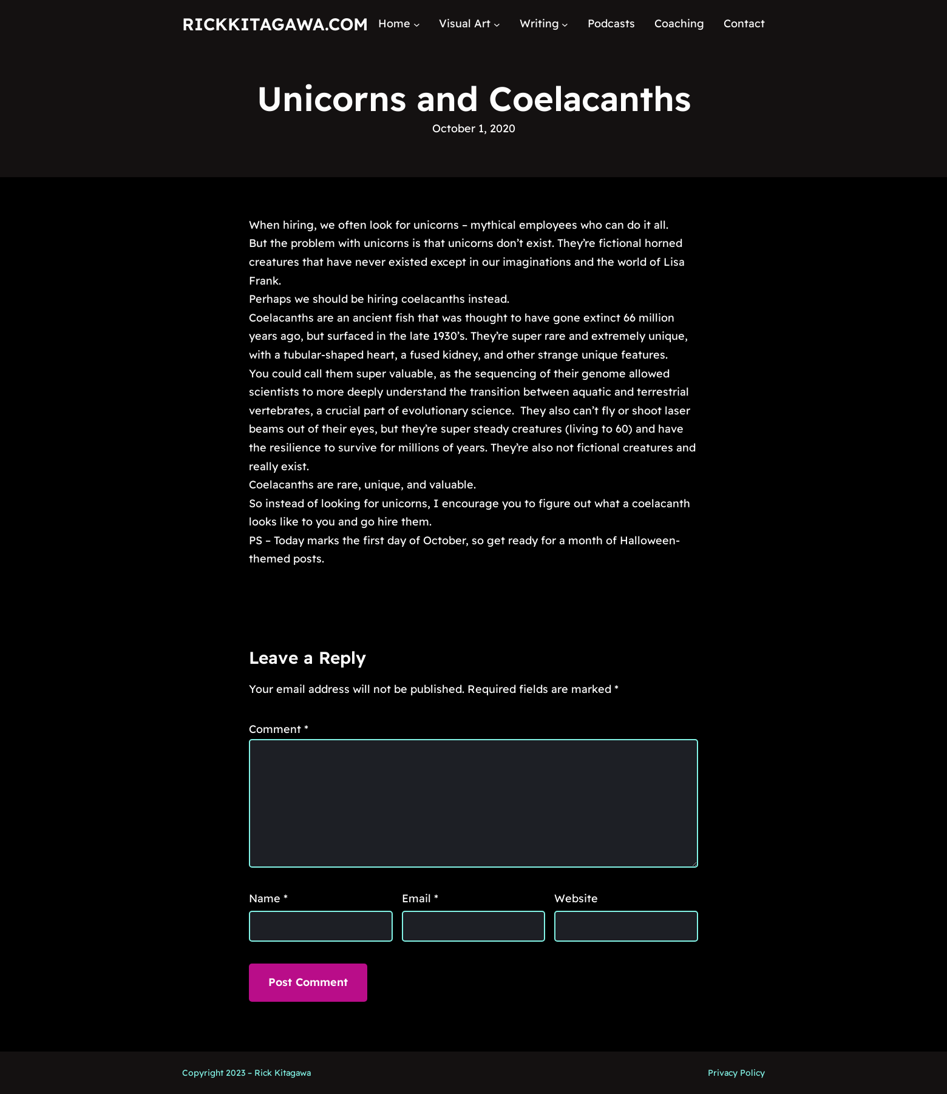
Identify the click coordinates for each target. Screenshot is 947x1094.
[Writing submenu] (565, 24)
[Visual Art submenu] (497, 24)
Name (268, 898)
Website (576, 898)
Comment (278, 729)
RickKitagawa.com (275, 24)
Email (420, 898)
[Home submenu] (416, 24)
